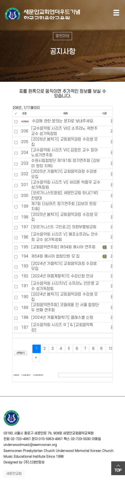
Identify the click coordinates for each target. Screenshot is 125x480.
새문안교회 (14, 474)
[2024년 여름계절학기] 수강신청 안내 (62, 276)
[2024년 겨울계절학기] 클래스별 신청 (62, 318)
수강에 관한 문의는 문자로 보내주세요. (63, 121)
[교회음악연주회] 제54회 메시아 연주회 (63, 247)
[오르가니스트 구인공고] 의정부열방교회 (63, 227)
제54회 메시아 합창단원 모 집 (55, 256)
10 (110, 349)
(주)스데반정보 (34, 462)
